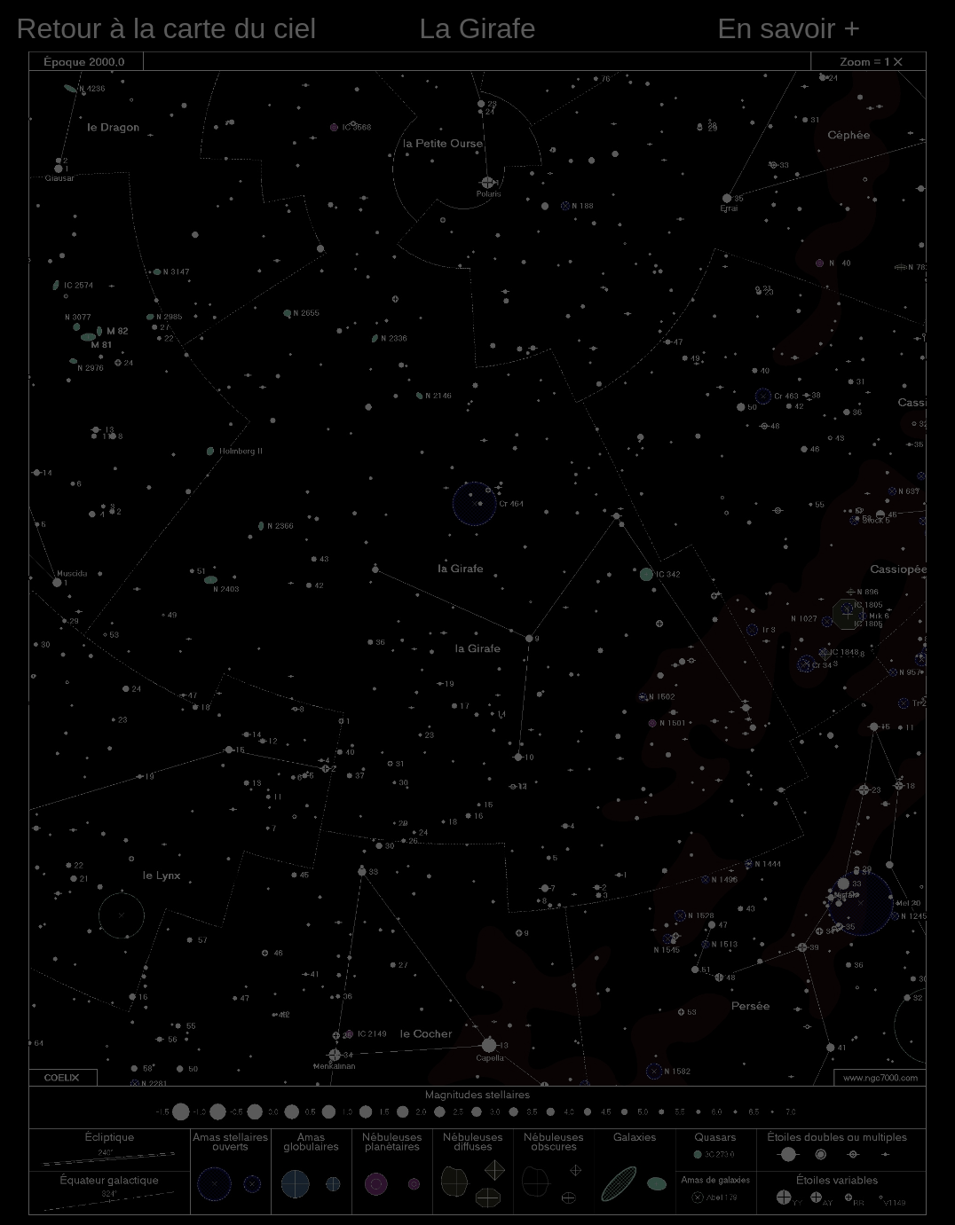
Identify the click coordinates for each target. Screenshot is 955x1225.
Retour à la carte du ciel (166, 28)
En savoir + (788, 28)
